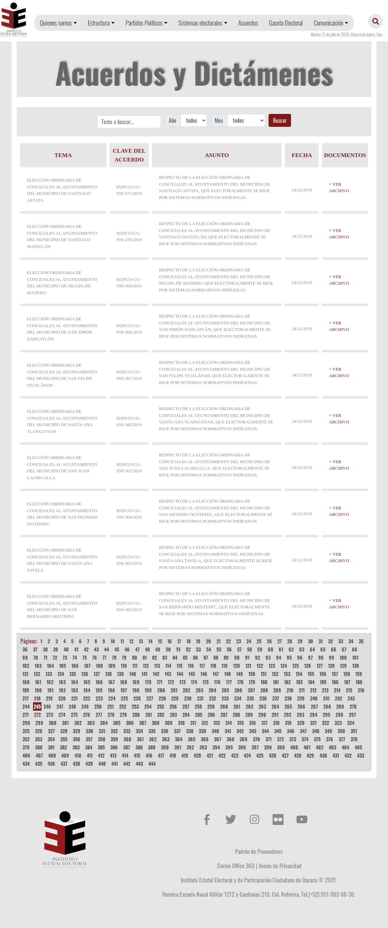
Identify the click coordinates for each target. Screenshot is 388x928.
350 (341, 731)
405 (358, 747)
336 (164, 731)
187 (347, 682)
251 (110, 706)
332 (114, 731)
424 (247, 755)
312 (204, 722)
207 (251, 690)
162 (50, 682)
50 (168, 649)
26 (269, 641)
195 (99, 690)
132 (37, 673)
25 (259, 641)
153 (287, 673)
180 (264, 682)
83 (164, 657)
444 (152, 763)
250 (98, 706)
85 (185, 657)
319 (288, 722)
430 (323, 755)
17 (179, 641)
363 (165, 739)
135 (72, 673)
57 (239, 649)
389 (152, 747)
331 (102, 731)
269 (340, 706)
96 (300, 657)
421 (210, 755)
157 (335, 673)
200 (161, 690)
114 (168, 665)
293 (300, 714)
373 (292, 739)
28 (289, 641)
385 (101, 747)
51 (178, 649)
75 (84, 657)
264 (275, 706)
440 (102, 763)
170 (148, 682)
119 (225, 665)
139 (120, 673)
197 (123, 690)
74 (74, 657)
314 (228, 722)
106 (75, 665)
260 (224, 706)
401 (307, 747)
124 (283, 665)
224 (111, 698)
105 (62, 665)
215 (349, 690)
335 (152, 731)
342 (240, 731)
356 (76, 739)
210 (290, 690)
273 (49, 714)
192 (62, 690)
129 (343, 665)
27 (279, 641)
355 (63, 739)
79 (124, 657)
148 (227, 673)
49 (157, 649)
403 (332, 747)
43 (96, 649)
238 (288, 698)
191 (50, 690)
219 (49, 698)
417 (161, 755)
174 (194, 682)
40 (66, 649)
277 (99, 714)
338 (189, 731)
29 (300, 641)
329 (76, 731)
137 (97, 673)
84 (175, 657)
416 (149, 755)
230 (188, 698)
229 (175, 698)
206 (238, 690)
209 (277, 690)
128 (331, 665)
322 (325, 722)
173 (182, 682)
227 (149, 698)
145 (192, 673)
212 (313, 690)
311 (193, 722)
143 (168, 673)
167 (111, 682)
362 (153, 739)
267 (314, 706)
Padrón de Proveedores (258, 851)
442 (126, 763)
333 (126, 731)
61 (281, 649)
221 (74, 698)
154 (299, 673)
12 (131, 641)
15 (160, 641)
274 (62, 714)
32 (330, 641)
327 (51, 731)
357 (89, 739)
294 (313, 714)
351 (354, 731)
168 (123, 682)
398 (268, 747)
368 (230, 739)
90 (237, 657)
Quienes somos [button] (56, 22)
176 (217, 682)
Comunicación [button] (328, 22)
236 (263, 698)
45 (116, 649)
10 (113, 641)
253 (135, 706)
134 (61, 673)
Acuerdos (248, 22)
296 (339, 714)
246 (47, 706)
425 (259, 755)
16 (169, 641)
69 (25, 657)
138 (108, 673)
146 (203, 673)
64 (312, 649)
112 (146, 665)
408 (52, 755)
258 (198, 706)
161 (38, 682)
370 (256, 739)
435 (38, 763)
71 (45, 657)
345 (277, 731)
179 (252, 682)
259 (211, 706)
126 (307, 665)
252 (122, 706)
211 (302, 690)
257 (185, 706)
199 (148, 690)
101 (355, 657)
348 (315, 731)
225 (124, 698)
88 (215, 657)
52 (188, 649)
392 (190, 747)
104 (50, 665)
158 (346, 673)
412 (101, 755)
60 (270, 649)
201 (174, 690)
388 (139, 747)
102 (25, 665)
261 (236, 706)
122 (260, 665)
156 (323, 673)
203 (199, 690)
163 (62, 682)
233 (225, 698)
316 (252, 722)
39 (55, 649)
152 (275, 673)
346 (290, 731)
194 (86, 690)
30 (310, 641)
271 (25, 714)
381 (51, 747)
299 (39, 722)
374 (305, 739)
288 (236, 714)
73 (65, 657)
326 (39, 731)
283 (173, 714)
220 (62, 698)
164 (74, 682)
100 (343, 657)
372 (280, 739)
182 (287, 682)
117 (202, 665)
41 (76, 649)
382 (63, 747)
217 (25, 698)
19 (198, 641)
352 (26, 739)
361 (140, 739)
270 (353, 706)
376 (329, 739)
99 (331, 657)
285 (198, 714)
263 (262, 706)
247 (59, 706)
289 (249, 714)
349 (328, 731)
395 (229, 747)
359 (114, 739)
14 (150, 641)
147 (216, 673)
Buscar (280, 120)
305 (116, 722)
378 (354, 739)
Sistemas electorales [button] (200, 22)
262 (249, 706)
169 (136, 682)
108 (99, 665)
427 (285, 755)
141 (144, 673)
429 (310, 755)
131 (25, 673)
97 (310, 657)
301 (65, 722)
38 (45, 649)
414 (125, 755)
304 (104, 722)
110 (124, 665)
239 (301, 698)
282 (160, 714)
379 (26, 747)
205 (225, 690)
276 (86, 714)
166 (99, 682)
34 (351, 641)
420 (197, 755)
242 (338, 698)
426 (272, 755)
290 (262, 714)
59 (259, 649)
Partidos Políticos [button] (144, 22)
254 (147, 706)
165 (86, 682)
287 (224, 714)
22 (228, 641)
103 (38, 665)
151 (263, 673)
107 (87, 665)
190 (38, 690)
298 (26, 722)
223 (99, 698)
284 (186, 714)
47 (137, 649)
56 (229, 649)
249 (85, 706)
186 (335, 682)
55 (218, 649)
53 (198, 649)
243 (351, 698)
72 (55, 657)
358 (101, 739)
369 (243, 739)
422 (222, 755)
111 (135, 665)
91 (247, 657)
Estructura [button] (99, 22)
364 (178, 739)
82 (154, 657)
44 (106, 649)
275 (74, 714)
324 (350, 722)
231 (200, 698)
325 (26, 731)
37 (35, 649)
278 (111, 714)
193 (74, 690)
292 (287, 714)
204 (212, 690)
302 (78, 722)
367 (217, 739)
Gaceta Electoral (286, 22)
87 (206, 657)
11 (122, 641)
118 (213, 665)
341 (228, 731)
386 (114, 747)
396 (242, 747)
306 (130, 722)
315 (240, 722)
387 (126, 747)
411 (90, 755)
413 (113, 755)
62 (291, 649)
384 (88, 747)
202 (186, 690)
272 (37, 714)
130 (355, 665)
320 (301, 722)
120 (236, 665)
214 (337, 690)
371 (268, 739)
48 (147, 649)
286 (211, 714)
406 (26, 755)
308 (155, 722)
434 (26, 763)
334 (139, 731)
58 (249, 649)
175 (206, 682)
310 (181, 722)
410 (78, 755)
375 (317, 739)
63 (301, 649)
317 (264, 722)
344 (265, 731)
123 (272, 665)
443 (139, 763)
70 (35, 657)
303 (91, 722)
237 (275, 698)
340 (215, 731)
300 (52, 722)
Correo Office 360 (236, 865)
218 (37, 698)
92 (257, 657)
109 (111, 665)
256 (173, 706)
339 (202, 731)
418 (172, 755)
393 (203, 747)
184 (311, 682)
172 (171, 682)
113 (157, 665)
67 (344, 649)
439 (89, 763)
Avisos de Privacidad (280, 865)
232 (212, 698)
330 (89, 731)
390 (165, 747)
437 (64, 763)
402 (319, 747)
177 (229, 682)
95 (289, 657)
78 (114, 657)
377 (342, 739)
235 (250, 698)
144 (180, 673)
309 (169, 722)
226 (137, 698)
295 (326, 714)
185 (323, 682)
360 (127, 739)
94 (278, 657)
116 (191, 665)
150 (251, 673)
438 (76, 763)
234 (237, 698)
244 (26, 706)
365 (191, 739)
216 (361, 690)
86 (195, 657)
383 (76, 747)
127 (320, 665)
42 (86, 649)
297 (352, 714)
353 (38, 739)
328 (63, 731)
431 (336, 755)
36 (25, 649)
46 (127, 649)
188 (359, 682)
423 (234, 755)
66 (333, 649)
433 (360, 755)
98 (320, 657)
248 (72, 706)
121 (248, 665)
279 (123, 714)
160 (26, 682)
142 (156, 673)
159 (358, 673)
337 (177, 731)
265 (288, 706)
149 (239, 673)
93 (268, 657)
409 (65, 755)
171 (159, 682)
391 (177, 747)
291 (275, 714)
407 (39, 755)
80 (134, 657)
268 (327, 706)
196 (111, 690)
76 (94, 657)
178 (240, 682)
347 (303, 731)
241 (326, 698)
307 (142, 722)
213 (325, 690)
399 (281, 747)
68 (354, 649)
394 (216, 747)
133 (49, 673)
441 (114, 763)
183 (299, 682)
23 (238, 641)
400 (294, 747)
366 (205, 739)
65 (322, 649)
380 (39, 747)
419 (184, 755)
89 (226, 657)
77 (104, 657)
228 (162, 698)
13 (141, 641)
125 (295, 665)
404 (345, 747)
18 (189, 641)
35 (361, 641)
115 (179, 665)
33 (340, 641)
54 (208, 649)
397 (255, 747)
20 (208, 641)
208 (264, 690)
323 (338, 722)
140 (132, 673)
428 (297, 755)
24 (248, 641)
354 (51, 739)
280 (136, 714)
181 (276, 682)
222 (86, 698)
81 (145, 657)
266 (301, 706)
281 (148, 714)
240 (314, 698)
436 (51, 763)
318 (276, 722)
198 (135, 690)
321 (313, 722)
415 (137, 755)
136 (84, 673)
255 (160, 706)
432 (348, 755)
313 (216, 722)
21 (218, 641)
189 (25, 690)
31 (321, 641)
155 (311, 673)
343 (252, 731)
